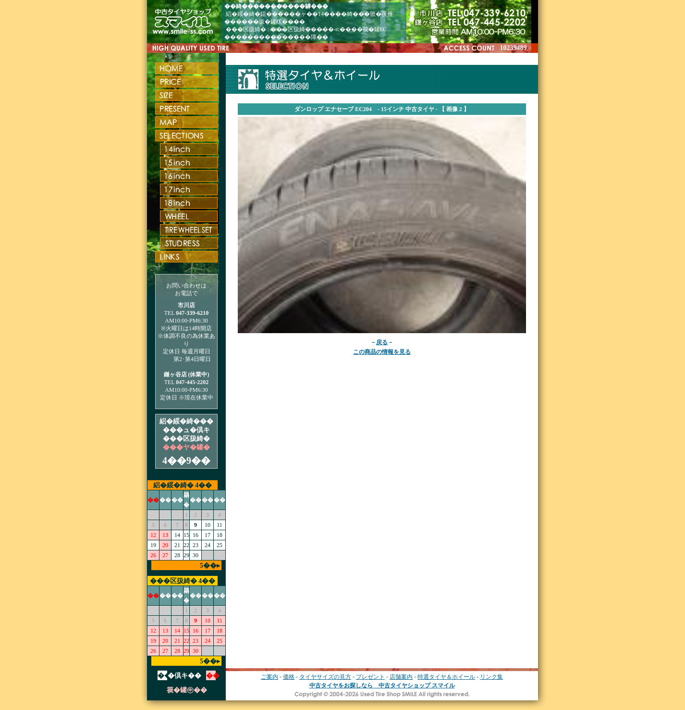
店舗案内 (401, 676)
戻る (382, 342)
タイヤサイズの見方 (325, 676)
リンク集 (491, 676)
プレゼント (370, 676)
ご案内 (269, 676)
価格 (288, 676)
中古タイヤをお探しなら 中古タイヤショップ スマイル (382, 685)
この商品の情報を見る (382, 352)
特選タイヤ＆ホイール (446, 676)
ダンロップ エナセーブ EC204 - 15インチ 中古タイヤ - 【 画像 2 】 (381, 109)
